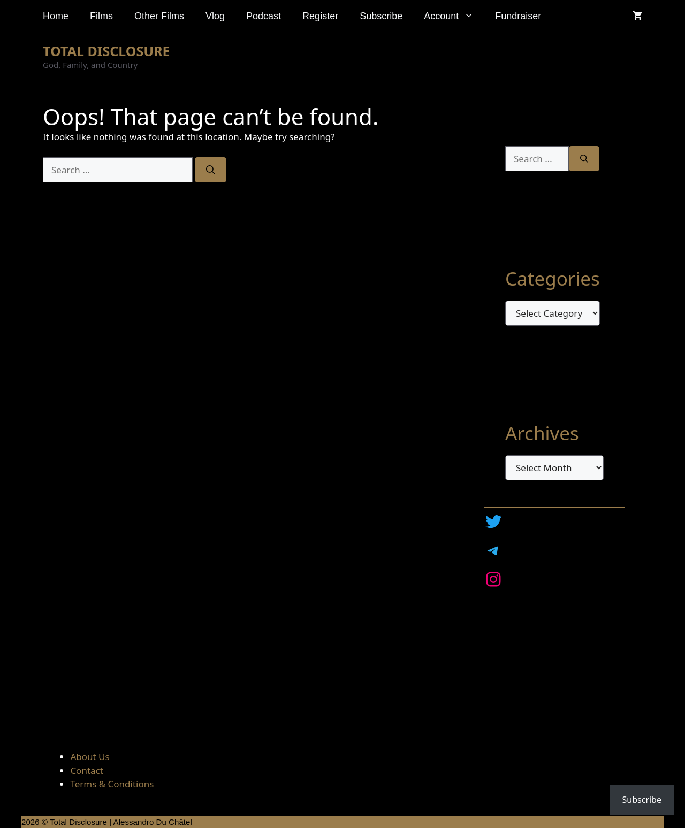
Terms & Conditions (112, 784)
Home (55, 16)
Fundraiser (518, 16)
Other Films (159, 16)
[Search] (210, 170)
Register (320, 16)
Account (454, 16)
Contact (86, 770)
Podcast (263, 16)
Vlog (215, 16)
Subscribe (381, 16)
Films (101, 16)
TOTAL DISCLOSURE (106, 51)
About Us (89, 756)
